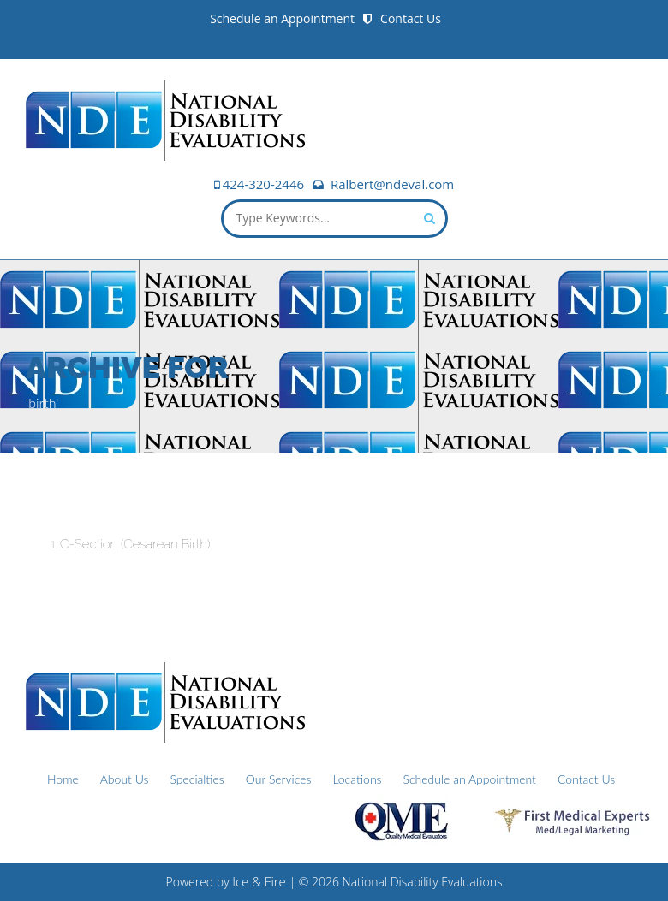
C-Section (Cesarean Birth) (135, 544)
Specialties (197, 779)
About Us (124, 779)
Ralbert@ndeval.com (392, 184)
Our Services (279, 779)
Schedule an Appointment (282, 18)
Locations (356, 779)
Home (63, 779)
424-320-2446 (263, 184)
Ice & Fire (259, 881)
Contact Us (410, 18)
